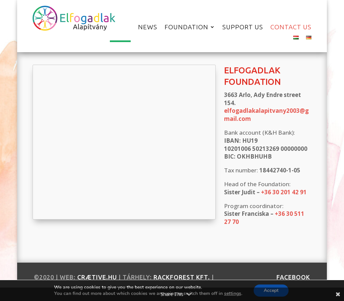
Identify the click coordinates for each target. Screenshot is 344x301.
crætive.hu (97, 277)
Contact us (290, 28)
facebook (293, 277)
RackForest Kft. (182, 277)
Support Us (242, 28)
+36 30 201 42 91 (284, 192)
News (147, 28)
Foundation (186, 28)
